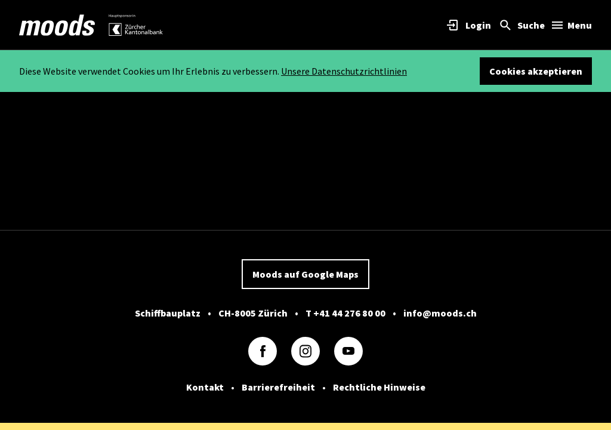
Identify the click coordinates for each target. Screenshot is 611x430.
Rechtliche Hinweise (379, 387)
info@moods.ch (440, 313)
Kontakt (205, 387)
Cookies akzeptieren (535, 71)
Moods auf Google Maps (305, 274)
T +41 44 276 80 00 (345, 313)
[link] (57, 25)
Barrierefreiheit (278, 387)
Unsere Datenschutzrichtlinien (344, 71)
